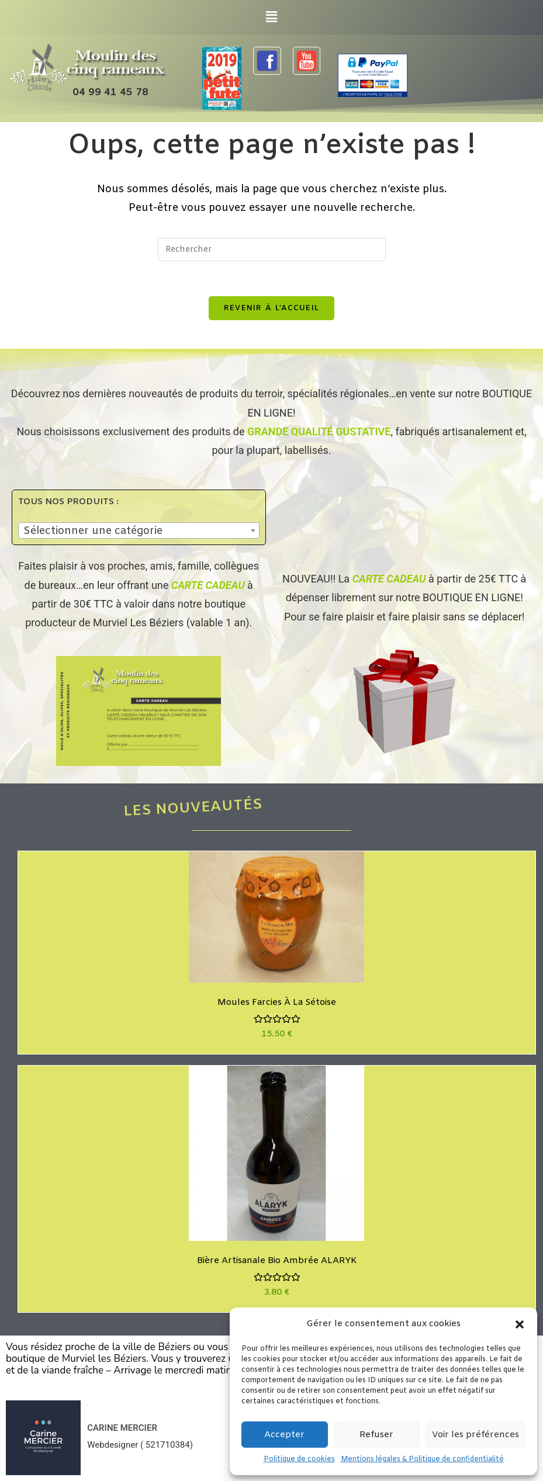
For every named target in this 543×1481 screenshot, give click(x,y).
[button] (519, 1324)
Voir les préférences (475, 1435)
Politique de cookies (299, 1459)
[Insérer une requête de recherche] (272, 249)
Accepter (284, 1435)
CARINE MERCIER (122, 1428)
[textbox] (139, 531)
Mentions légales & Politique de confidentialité (422, 1459)
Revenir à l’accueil (272, 308)
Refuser (376, 1435)
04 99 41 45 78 (110, 92)
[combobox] (139, 530)
